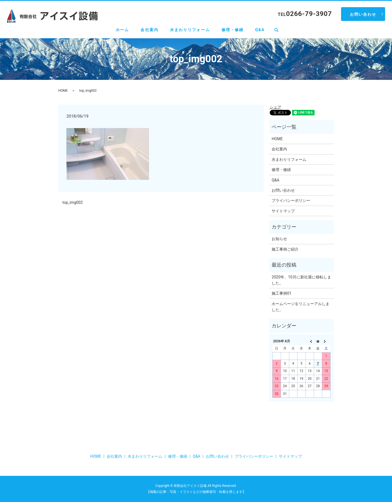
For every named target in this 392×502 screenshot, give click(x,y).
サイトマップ (283, 211)
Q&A (260, 30)
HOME (63, 91)
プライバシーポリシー (291, 200)
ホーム (122, 30)
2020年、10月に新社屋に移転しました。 (301, 280)
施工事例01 (281, 293)
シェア (275, 107)
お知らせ (279, 239)
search (279, 30)
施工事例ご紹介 (285, 249)
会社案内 (149, 30)
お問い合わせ (363, 14)
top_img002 (73, 202)
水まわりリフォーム (190, 30)
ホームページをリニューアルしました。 (300, 307)
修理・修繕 (232, 30)
